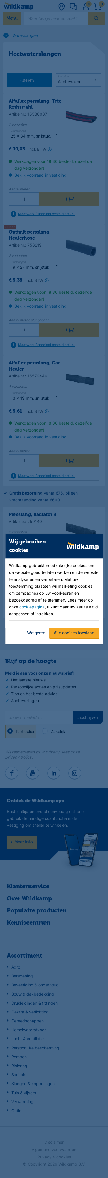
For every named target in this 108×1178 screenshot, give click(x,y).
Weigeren (36, 633)
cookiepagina (32, 606)
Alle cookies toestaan (74, 633)
